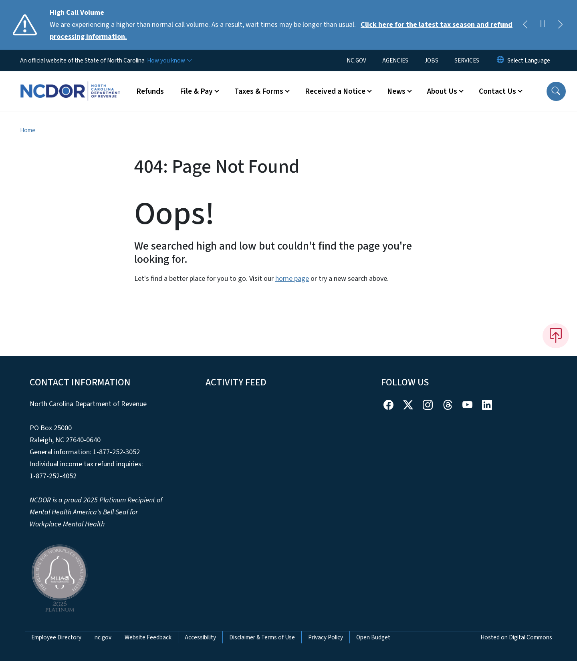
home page (292, 279)
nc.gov (103, 637)
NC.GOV (356, 60)
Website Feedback (148, 637)
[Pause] (542, 25)
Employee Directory (56, 637)
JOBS (431, 60)
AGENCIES (395, 60)
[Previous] (525, 25)
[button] (556, 91)
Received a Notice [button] (335, 91)
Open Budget (373, 637)
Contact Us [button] (497, 91)
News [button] (396, 91)
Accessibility (200, 637)
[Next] (560, 25)
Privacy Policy (325, 637)
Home (27, 130)
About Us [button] (442, 91)
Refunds (150, 91)
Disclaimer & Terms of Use (262, 637)
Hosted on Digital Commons (516, 637)
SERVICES (466, 60)
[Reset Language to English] (500, 60)
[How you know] (169, 60)
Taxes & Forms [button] (258, 91)
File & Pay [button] (196, 91)
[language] (528, 60)
